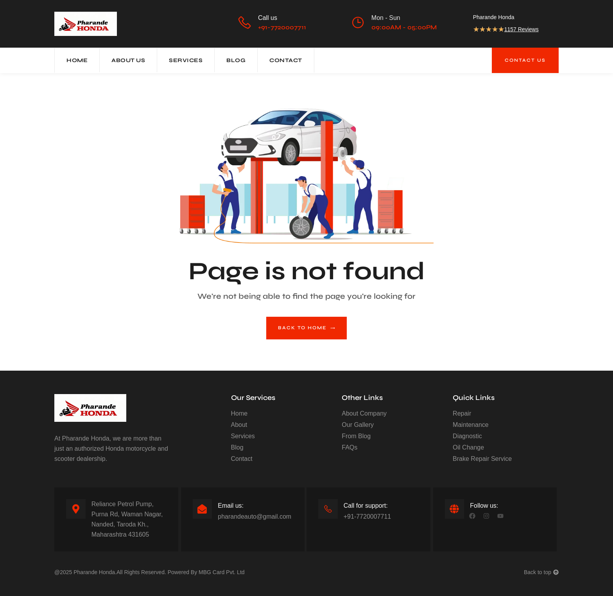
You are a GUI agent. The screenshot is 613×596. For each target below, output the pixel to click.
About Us (128, 60)
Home (77, 60)
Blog (236, 60)
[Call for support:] (328, 509)
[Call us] (244, 22)
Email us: (231, 505)
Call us (267, 17)
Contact (285, 60)
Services (186, 60)
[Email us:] (202, 509)
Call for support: (366, 505)
